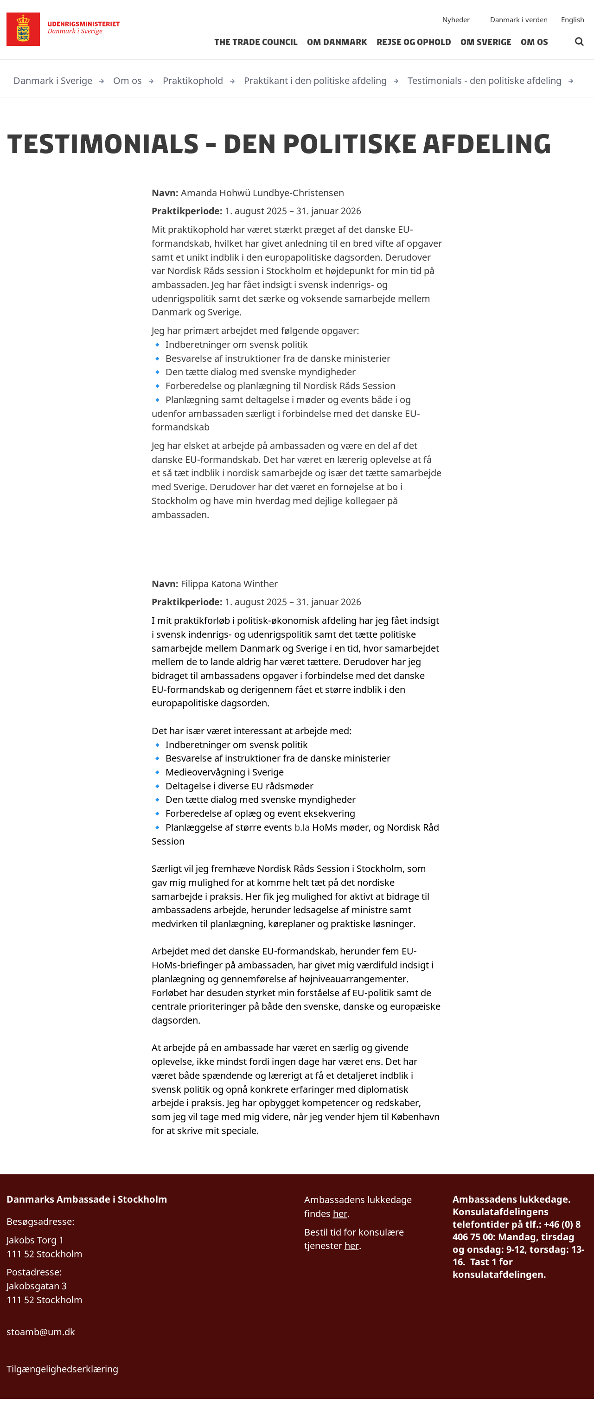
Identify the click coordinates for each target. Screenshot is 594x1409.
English (572, 21)
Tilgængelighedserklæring (62, 1378)
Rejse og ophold (414, 43)
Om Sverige (485, 43)
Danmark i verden (519, 21)
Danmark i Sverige (52, 80)
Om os (534, 43)
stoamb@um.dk (40, 1341)
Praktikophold (193, 80)
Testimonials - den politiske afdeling (485, 80)
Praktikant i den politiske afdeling (315, 80)
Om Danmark (337, 43)
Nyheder (456, 21)
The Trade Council (256, 43)
